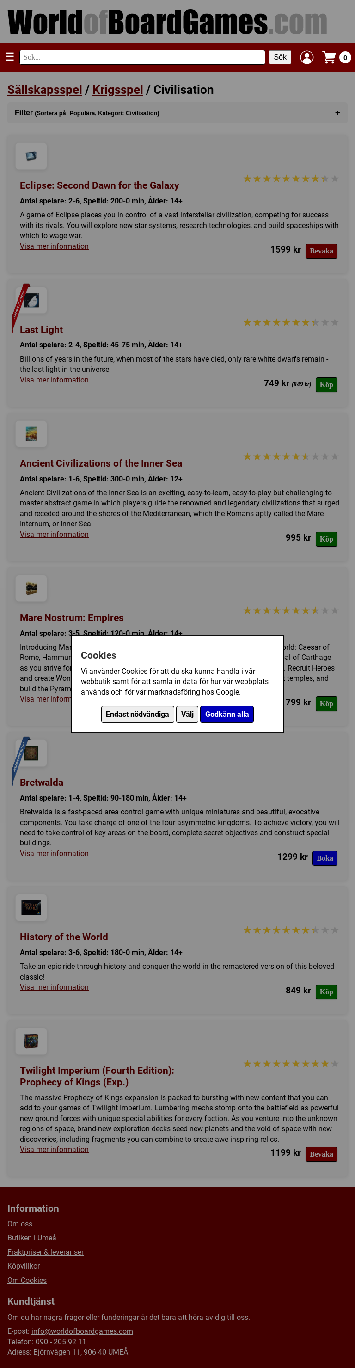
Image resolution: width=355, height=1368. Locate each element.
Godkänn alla (227, 714)
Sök (280, 57)
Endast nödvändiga (137, 714)
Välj (187, 714)
